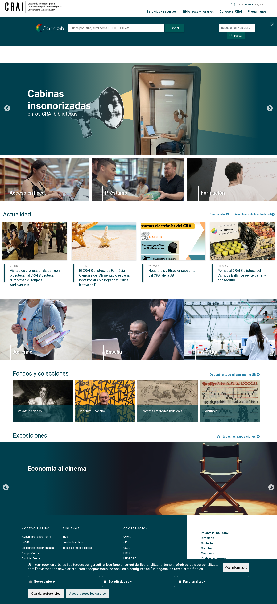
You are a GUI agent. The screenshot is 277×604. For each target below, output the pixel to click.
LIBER (126, 553)
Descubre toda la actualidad (254, 214)
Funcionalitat (194, 581)
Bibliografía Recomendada (38, 547)
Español (249, 4)
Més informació (236, 567)
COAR (127, 536)
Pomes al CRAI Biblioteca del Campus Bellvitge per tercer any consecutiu (242, 275)
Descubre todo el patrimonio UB (235, 374)
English (259, 4)
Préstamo (116, 193)
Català (240, 4)
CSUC (126, 547)
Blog (65, 536)
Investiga (208, 352)
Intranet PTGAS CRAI (215, 533)
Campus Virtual (31, 553)
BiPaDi (26, 542)
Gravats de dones (29, 411)
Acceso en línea (27, 193)
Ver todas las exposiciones (238, 436)
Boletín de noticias (74, 542)
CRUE (126, 542)
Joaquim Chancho (92, 411)
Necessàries (44, 581)
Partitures (210, 411)
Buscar (238, 35)
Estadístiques (120, 581)
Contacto (207, 543)
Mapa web (207, 553)
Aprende (22, 352)
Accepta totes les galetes (87, 593)
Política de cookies (213, 558)
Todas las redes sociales (77, 547)
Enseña (114, 352)
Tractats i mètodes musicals (161, 411)
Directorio (207, 538)
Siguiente (269, 109)
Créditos (206, 548)
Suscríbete (219, 214)
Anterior (7, 109)
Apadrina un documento (36, 536)
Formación (213, 193)
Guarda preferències (45, 593)
